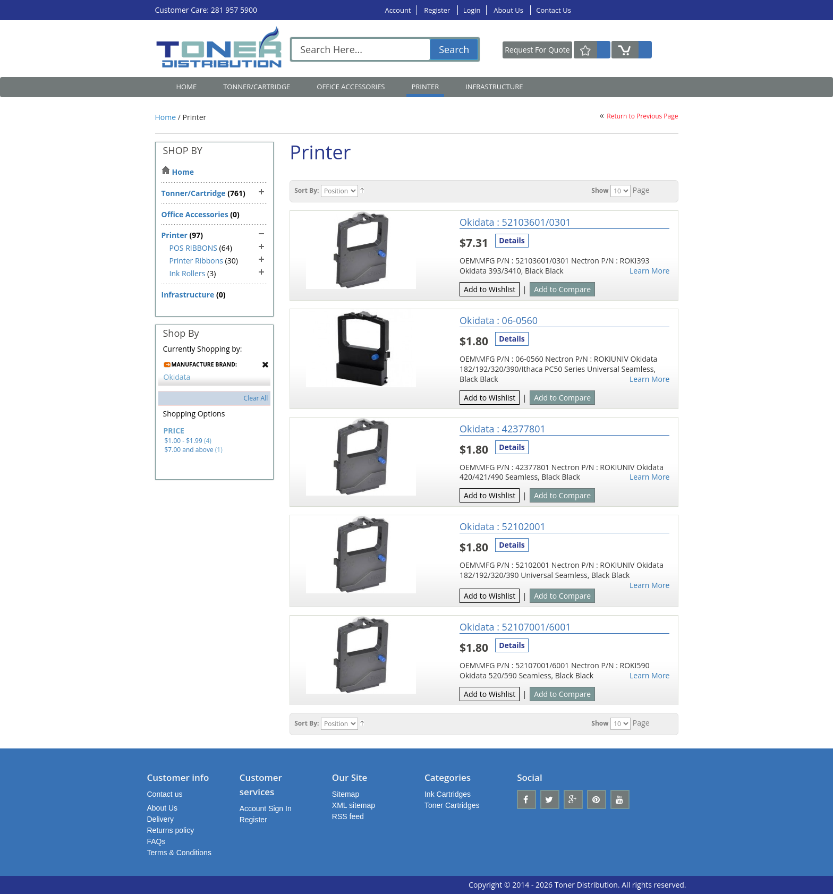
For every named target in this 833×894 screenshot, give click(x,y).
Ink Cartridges (447, 794)
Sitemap (345, 794)
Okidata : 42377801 (503, 428)
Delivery (160, 819)
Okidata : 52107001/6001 (515, 626)
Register (438, 10)
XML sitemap (353, 805)
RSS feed (348, 816)
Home (186, 86)
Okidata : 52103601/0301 (515, 222)
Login (472, 10)
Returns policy (170, 830)
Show (599, 190)
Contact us (165, 794)
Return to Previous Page (642, 116)
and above (189, 449)
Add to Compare (562, 289)
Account (398, 10)
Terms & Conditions (179, 852)
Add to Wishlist (489, 289)
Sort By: (306, 190)
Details (512, 240)
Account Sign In (266, 808)
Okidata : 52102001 (503, 526)
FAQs (156, 841)
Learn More (650, 271)
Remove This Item (265, 365)
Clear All (256, 398)
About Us (509, 10)
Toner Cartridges (452, 805)
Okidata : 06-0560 (499, 320)
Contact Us (553, 10)
